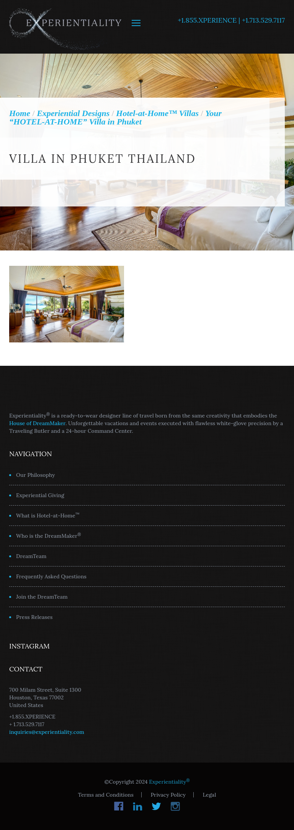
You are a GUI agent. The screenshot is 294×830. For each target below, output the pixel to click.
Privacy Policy (167, 794)
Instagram (175, 806)
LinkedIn (137, 806)
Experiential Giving (40, 495)
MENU (136, 23)
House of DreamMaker (37, 423)
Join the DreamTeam (42, 596)
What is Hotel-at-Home (48, 515)
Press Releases (34, 617)
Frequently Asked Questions (51, 576)
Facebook (119, 806)
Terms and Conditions (106, 794)
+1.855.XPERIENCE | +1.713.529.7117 (231, 20)
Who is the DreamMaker (48, 535)
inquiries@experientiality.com (46, 732)
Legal (209, 794)
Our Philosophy (35, 474)
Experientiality (65, 27)
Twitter (156, 806)
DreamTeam (31, 556)
